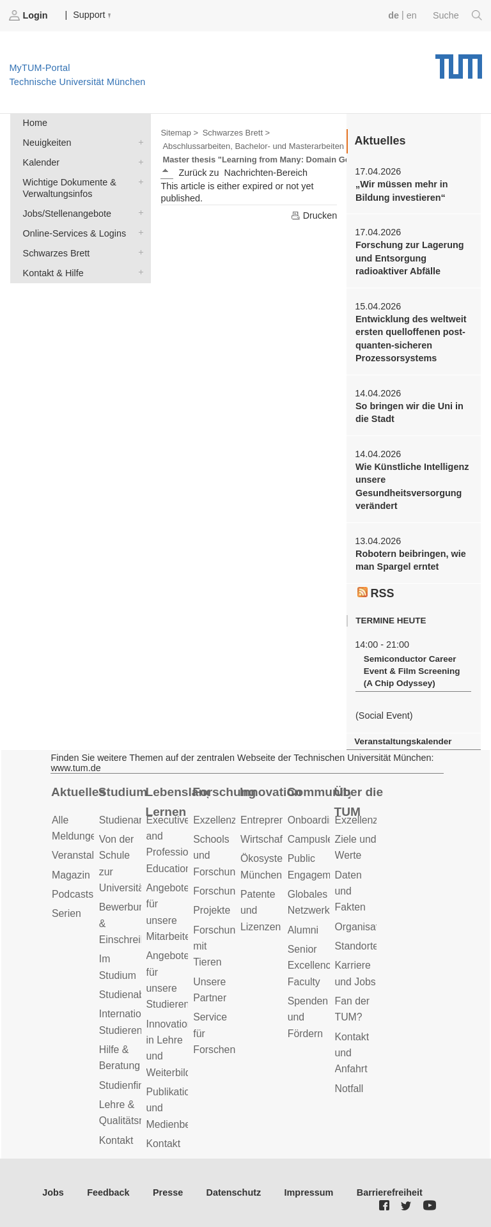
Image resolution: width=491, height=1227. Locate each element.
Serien (66, 913)
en (412, 15)
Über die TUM (359, 801)
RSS (375, 593)
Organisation (364, 926)
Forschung (224, 792)
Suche (457, 15)
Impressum (309, 1192)
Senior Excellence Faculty (312, 965)
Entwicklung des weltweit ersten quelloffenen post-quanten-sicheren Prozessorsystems (411, 338)
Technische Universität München (458, 62)
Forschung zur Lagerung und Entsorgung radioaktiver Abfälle (409, 258)
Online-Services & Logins (138, 232)
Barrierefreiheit (390, 1192)
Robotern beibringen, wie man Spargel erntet (410, 560)
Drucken (314, 215)
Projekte (211, 910)
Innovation (271, 792)
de (393, 15)
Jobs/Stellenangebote (138, 212)
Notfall (349, 1088)
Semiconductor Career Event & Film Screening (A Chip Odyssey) (412, 671)
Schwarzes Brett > (236, 132)
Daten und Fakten (350, 891)
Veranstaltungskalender (402, 741)
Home (35, 123)
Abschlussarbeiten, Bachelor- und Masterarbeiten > (256, 146)
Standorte (357, 946)
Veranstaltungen (88, 855)
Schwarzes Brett (138, 252)
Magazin (71, 875)
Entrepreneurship (279, 820)
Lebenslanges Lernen (177, 801)
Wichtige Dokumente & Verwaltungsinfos (138, 181)
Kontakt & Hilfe (138, 272)
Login (29, 15)
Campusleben (319, 839)
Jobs (53, 1192)
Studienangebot (134, 820)
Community (318, 792)
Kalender (138, 161)
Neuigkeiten (138, 141)
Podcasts (72, 894)
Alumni (303, 930)
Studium (123, 792)
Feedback (108, 1192)
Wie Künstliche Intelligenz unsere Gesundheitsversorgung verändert (412, 486)
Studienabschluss (138, 994)
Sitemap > (179, 132)
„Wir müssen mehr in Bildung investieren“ (401, 190)
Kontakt (116, 1140)
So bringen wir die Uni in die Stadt (409, 412)
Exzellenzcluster (229, 820)
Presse (168, 1192)
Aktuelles (78, 792)
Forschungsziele (230, 891)
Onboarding (314, 820)
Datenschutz (234, 1192)
